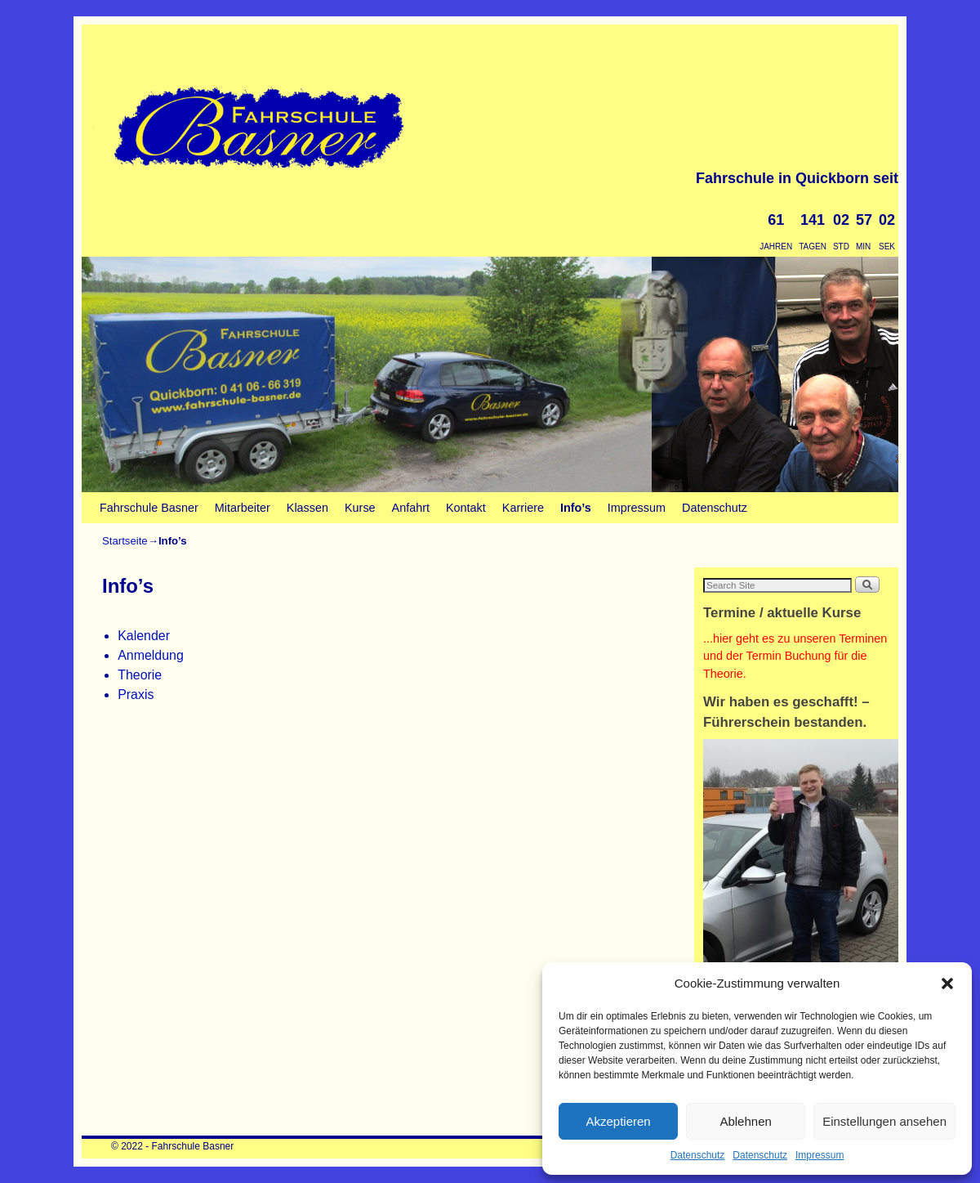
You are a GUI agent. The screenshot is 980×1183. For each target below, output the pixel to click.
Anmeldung (151, 655)
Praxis (136, 694)
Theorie (140, 675)
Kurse (360, 507)
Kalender (144, 636)
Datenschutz (697, 1155)
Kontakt (466, 507)
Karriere (523, 507)
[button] (947, 983)
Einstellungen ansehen (884, 1121)
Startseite (125, 541)
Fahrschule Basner (272, 55)
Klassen (307, 507)
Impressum (819, 1155)
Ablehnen (745, 1121)
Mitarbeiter (242, 507)
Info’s (575, 507)
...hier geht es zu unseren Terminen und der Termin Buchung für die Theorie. (795, 656)
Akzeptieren (618, 1121)
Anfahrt (411, 507)
